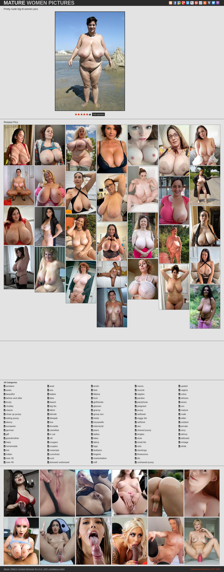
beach (51, 402)
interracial (97, 426)
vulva (182, 394)
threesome (141, 454)
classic (8, 410)
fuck (94, 398)
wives (183, 402)
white (182, 446)
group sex (97, 414)
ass (50, 390)
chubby (8, 406)
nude (182, 414)
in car (51, 434)
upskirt (183, 386)
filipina (95, 394)
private (183, 426)
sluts (138, 438)
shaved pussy (143, 430)
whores (183, 398)
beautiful (9, 394)
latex (94, 438)
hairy (7, 442)
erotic (95, 386)
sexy (182, 430)
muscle (139, 390)
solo (138, 446)
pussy (139, 410)
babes (51, 394)
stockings (141, 450)
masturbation (99, 458)
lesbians (96, 450)
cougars (52, 442)
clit (50, 438)
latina (95, 442)
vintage (183, 442)
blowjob (52, 418)
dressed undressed (58, 462)
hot (6, 450)
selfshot (140, 422)
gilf (6, 434)
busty (8, 402)
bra (50, 422)
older (182, 418)
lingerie (96, 454)
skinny (183, 434)
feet (94, 390)
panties (140, 398)
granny (95, 410)
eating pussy (11, 418)
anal (50, 386)
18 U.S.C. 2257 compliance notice (49, 569)
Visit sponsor (98, 114)
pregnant (140, 406)
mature (183, 410)
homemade (11, 446)
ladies (95, 434)
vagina (183, 390)
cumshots (53, 454)
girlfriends (97, 402)
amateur (9, 386)
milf (94, 462)
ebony (8, 422)
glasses (96, 406)
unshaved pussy (144, 462)
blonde (52, 414)
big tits (51, 406)
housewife (97, 422)
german (9, 430)
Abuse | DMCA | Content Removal (19, 569)
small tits (140, 442)
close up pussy (12, 414)
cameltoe (53, 430)
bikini (51, 410)
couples (52, 446)
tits (137, 458)
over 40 (9, 462)
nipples (139, 394)
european (10, 426)
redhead (140, 414)
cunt (50, 458)
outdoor (184, 422)
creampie (53, 450)
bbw (50, 398)
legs (94, 446)
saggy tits (141, 418)
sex (138, 426)
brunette (52, 426)
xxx (181, 406)
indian (8, 454)
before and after (13, 398)
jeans (95, 430)
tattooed (184, 438)
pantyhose (141, 402)
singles (139, 434)
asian (8, 390)
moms (139, 386)
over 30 (9, 458)
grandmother (11, 438)
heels (95, 418)
